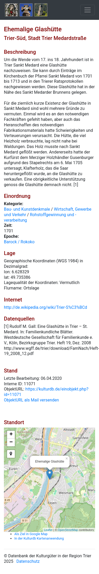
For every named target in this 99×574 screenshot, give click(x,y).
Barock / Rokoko (19, 241)
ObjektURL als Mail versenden (31, 400)
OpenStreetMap (68, 529)
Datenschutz (28, 561)
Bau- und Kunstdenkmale (27, 209)
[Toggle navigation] (87, 10)
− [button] (11, 442)
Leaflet (48, 529)
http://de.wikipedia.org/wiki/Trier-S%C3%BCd (45, 307)
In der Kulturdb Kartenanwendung (39, 538)
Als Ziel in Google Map (30, 534)
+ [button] (11, 435)
